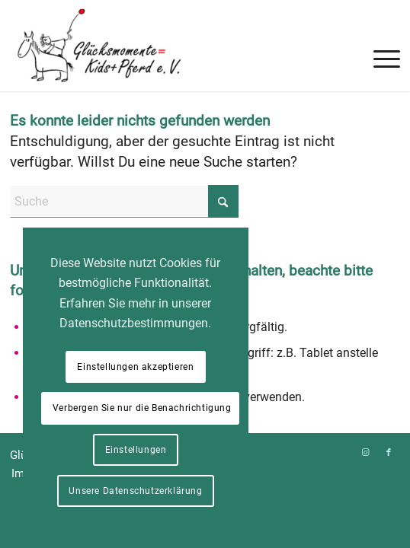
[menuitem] (379, 30)
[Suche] (124, 201)
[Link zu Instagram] (365, 452)
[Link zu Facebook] (388, 452)
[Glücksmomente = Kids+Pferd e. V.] (166, 45)
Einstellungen (136, 449)
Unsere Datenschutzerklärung (135, 491)
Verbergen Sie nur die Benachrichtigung (142, 408)
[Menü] (379, 30)
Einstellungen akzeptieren (135, 367)
